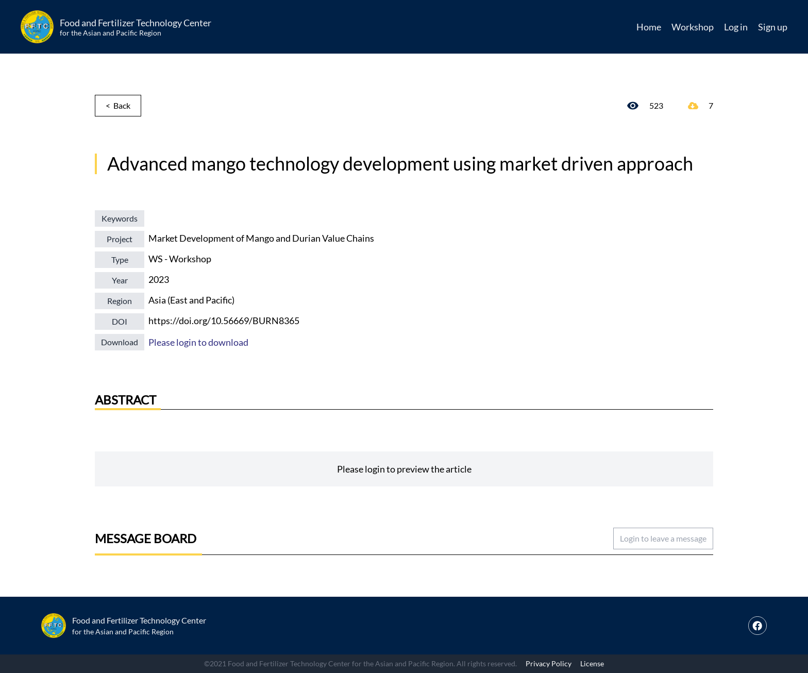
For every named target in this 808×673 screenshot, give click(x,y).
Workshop (692, 26)
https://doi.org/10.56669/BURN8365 (223, 320)
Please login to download (198, 342)
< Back (118, 105)
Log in (736, 26)
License (592, 663)
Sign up (772, 26)
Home (648, 26)
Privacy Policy (548, 663)
